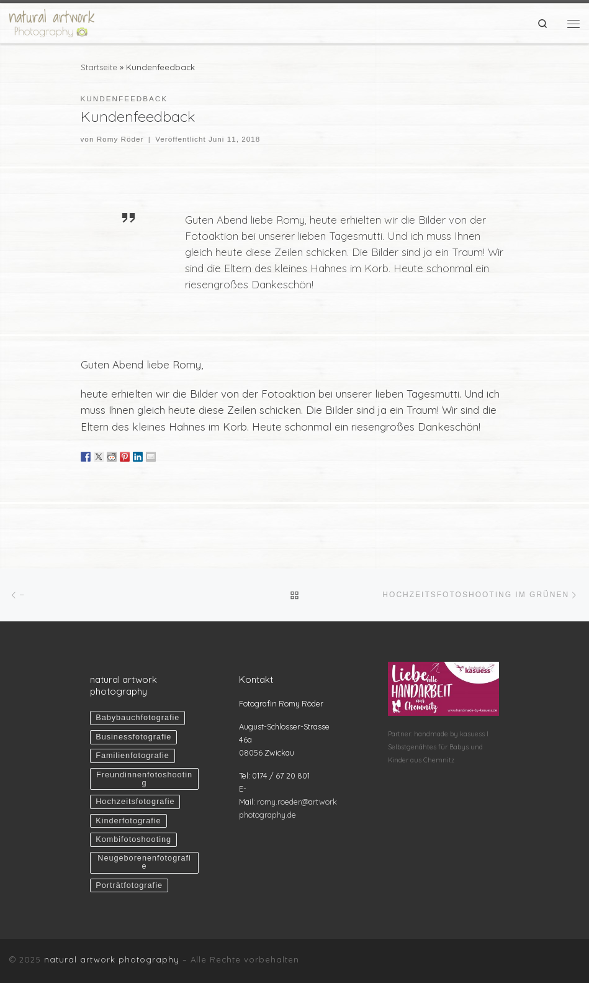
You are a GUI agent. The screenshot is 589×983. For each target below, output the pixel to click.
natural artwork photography (111, 959)
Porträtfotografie (129, 885)
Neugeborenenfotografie (144, 862)
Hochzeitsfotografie (135, 801)
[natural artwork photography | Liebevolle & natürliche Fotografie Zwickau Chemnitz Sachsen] (51, 21)
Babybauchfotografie (137, 717)
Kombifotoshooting (133, 839)
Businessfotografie (133, 737)
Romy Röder (120, 139)
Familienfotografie (132, 755)
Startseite (99, 67)
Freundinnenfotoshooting (144, 778)
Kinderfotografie (128, 820)
